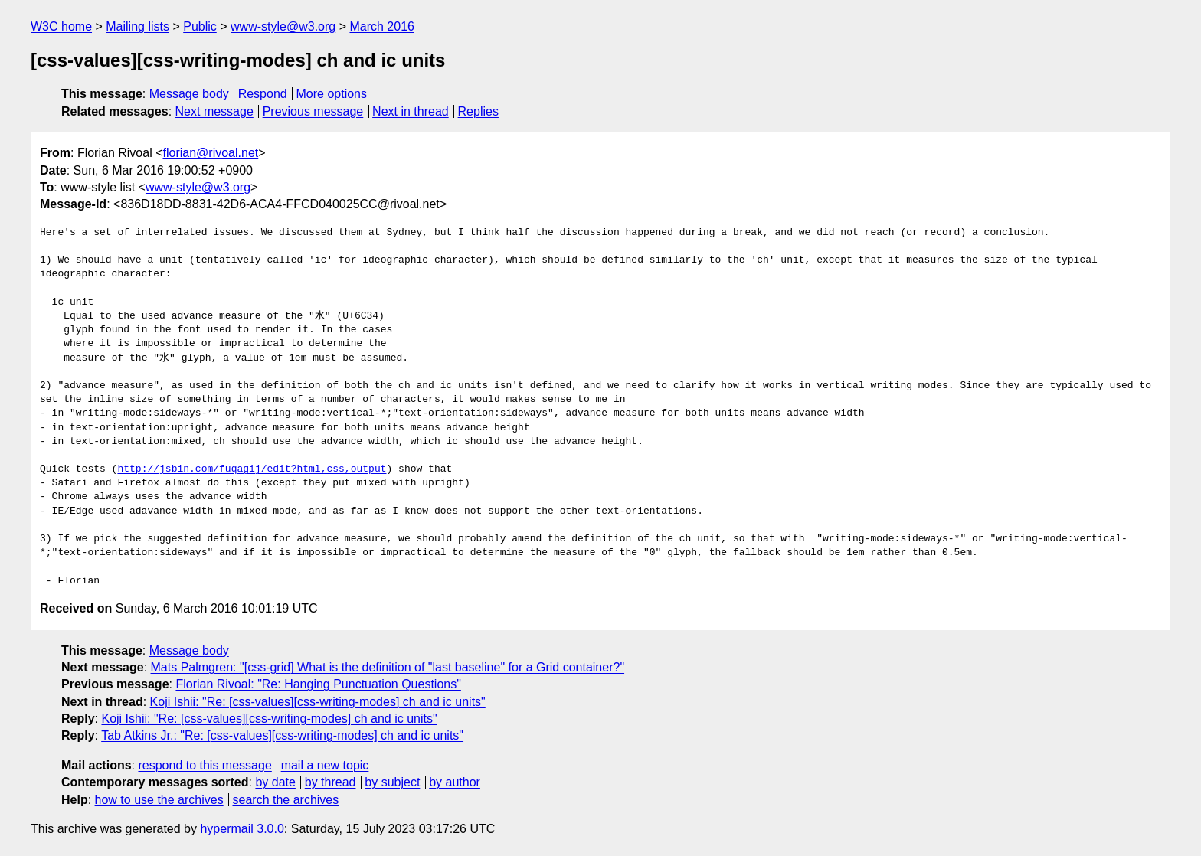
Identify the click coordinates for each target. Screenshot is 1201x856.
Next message (214, 111)
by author (454, 782)
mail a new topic (325, 765)
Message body (189, 93)
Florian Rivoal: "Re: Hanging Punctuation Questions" (317, 684)
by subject (392, 782)
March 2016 (381, 26)
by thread (330, 782)
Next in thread (410, 111)
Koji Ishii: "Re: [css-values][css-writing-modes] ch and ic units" (318, 701)
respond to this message (204, 765)
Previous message (313, 111)
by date (275, 782)
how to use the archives (159, 799)
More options (332, 93)
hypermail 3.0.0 (241, 828)
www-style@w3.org (283, 26)
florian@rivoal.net (211, 152)
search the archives (286, 799)
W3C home (61, 26)
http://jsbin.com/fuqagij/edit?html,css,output (251, 469)
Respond (262, 93)
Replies (478, 111)
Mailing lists (137, 26)
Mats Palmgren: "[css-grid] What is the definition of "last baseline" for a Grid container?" (388, 667)
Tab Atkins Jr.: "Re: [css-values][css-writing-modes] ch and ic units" (282, 735)
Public (200, 26)
